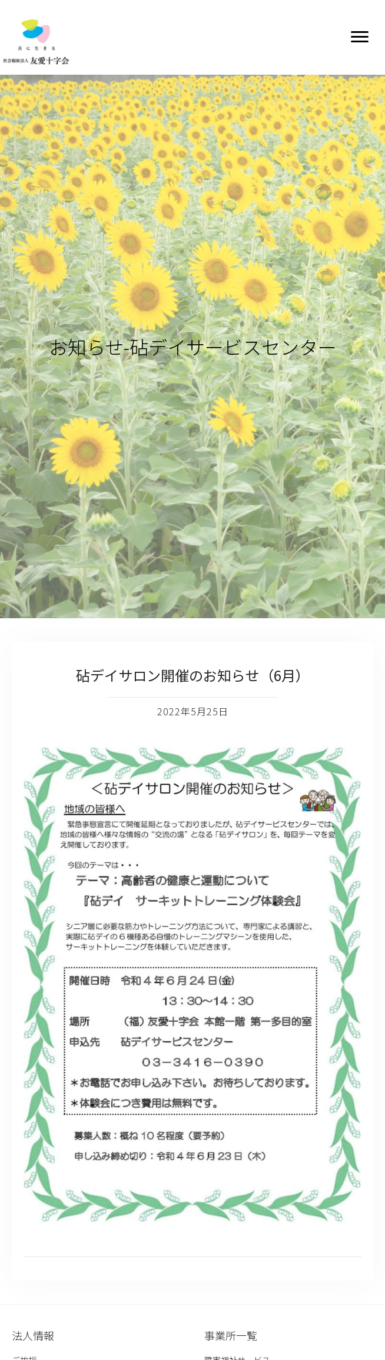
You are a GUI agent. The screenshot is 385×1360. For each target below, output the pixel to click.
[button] (359, 37)
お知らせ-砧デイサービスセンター (193, 346)
